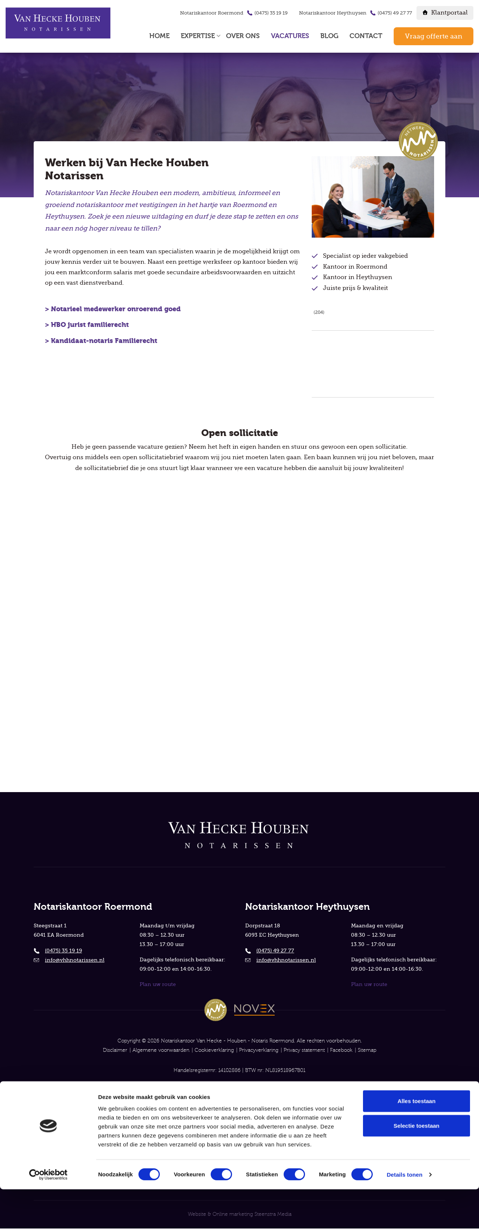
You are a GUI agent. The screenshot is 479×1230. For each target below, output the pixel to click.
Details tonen (404, 1215)
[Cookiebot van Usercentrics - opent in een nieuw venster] (48, 1215)
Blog (329, 36)
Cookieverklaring (214, 1050)
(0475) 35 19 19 (271, 13)
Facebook (341, 1050)
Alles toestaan (416, 1141)
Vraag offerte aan (433, 36)
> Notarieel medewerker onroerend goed (113, 312)
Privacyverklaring (258, 1050)
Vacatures (290, 36)
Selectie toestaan (417, 1166)
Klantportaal (449, 12)
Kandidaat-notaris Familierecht (104, 344)
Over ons (243, 36)
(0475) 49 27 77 (395, 13)
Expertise (198, 36)
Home (159, 36)
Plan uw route (158, 984)
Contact (366, 36)
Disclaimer (115, 1050)
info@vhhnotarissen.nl (74, 958)
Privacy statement (304, 1050)
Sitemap (367, 1050)
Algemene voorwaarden (160, 1050)
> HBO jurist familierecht (88, 328)
